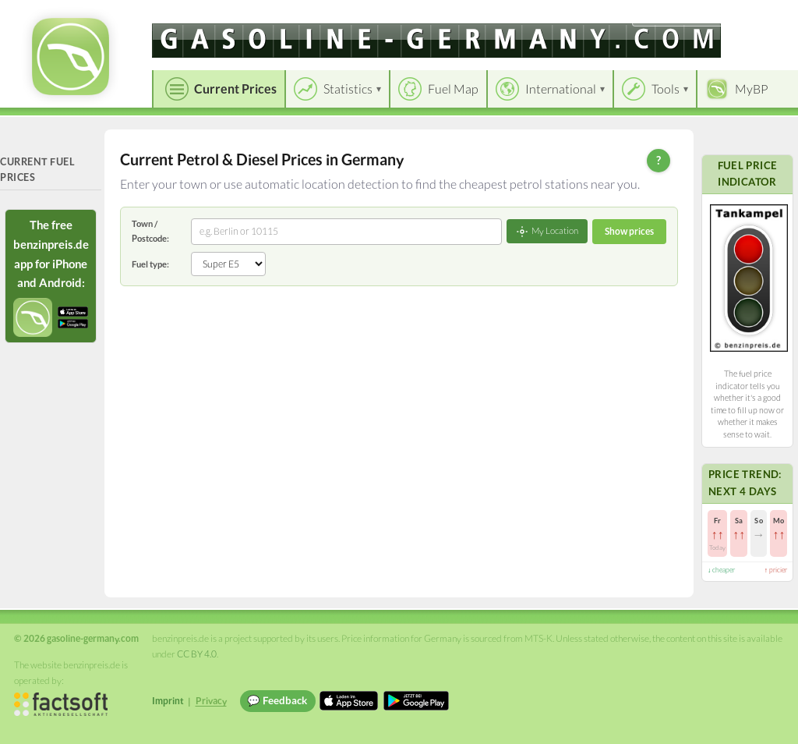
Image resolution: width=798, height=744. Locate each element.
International (560, 88)
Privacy (211, 701)
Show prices (629, 231)
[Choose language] (679, 16)
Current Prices (235, 88)
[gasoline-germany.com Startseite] (70, 56)
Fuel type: (150, 264)
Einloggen (760, 15)
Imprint (168, 701)
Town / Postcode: (150, 230)
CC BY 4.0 (197, 654)
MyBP (751, 88)
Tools (665, 88)
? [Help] (658, 160)
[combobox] (346, 231)
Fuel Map (453, 88)
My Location (547, 231)
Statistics (348, 88)
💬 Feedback (277, 700)
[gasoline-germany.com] (436, 40)
